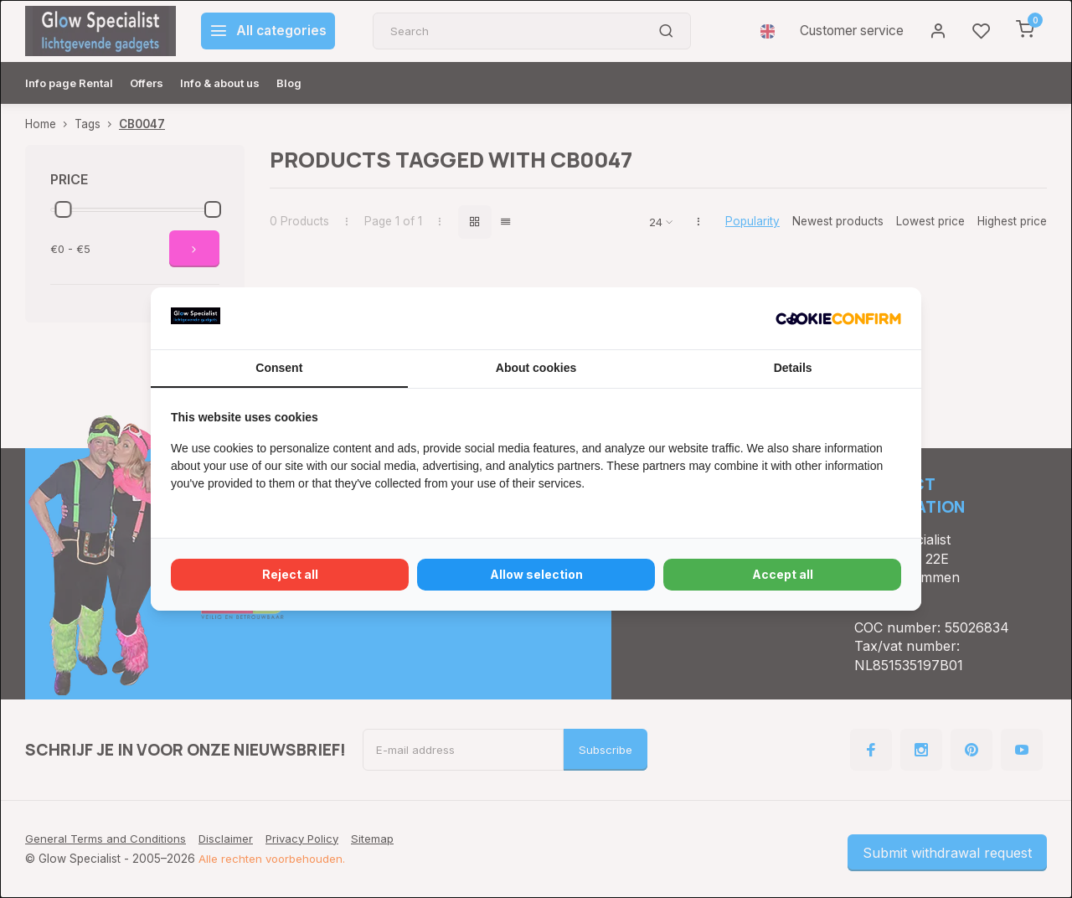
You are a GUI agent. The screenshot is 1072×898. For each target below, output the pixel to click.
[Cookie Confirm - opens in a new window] (838, 318)
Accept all (782, 574)
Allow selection (536, 574)
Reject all (290, 574)
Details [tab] (793, 367)
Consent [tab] (278, 367)
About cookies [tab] (536, 367)
